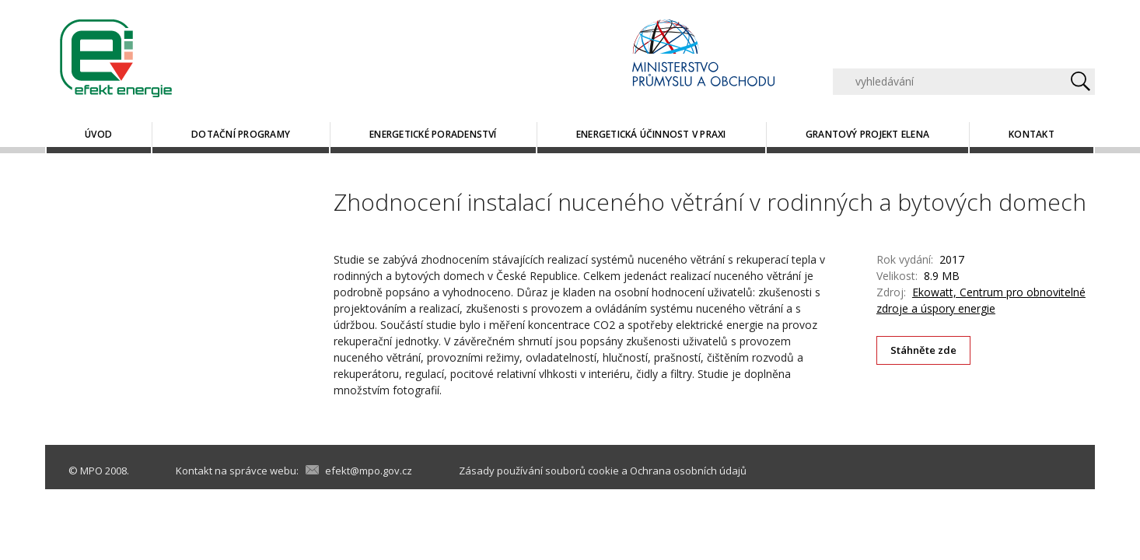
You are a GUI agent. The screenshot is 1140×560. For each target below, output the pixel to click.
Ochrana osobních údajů (688, 471)
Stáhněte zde (923, 350)
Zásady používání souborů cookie (539, 471)
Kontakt (1031, 134)
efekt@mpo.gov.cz (368, 471)
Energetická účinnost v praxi (651, 134)
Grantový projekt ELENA (867, 134)
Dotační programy (240, 134)
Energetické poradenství (433, 134)
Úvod (98, 134)
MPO (91, 471)
